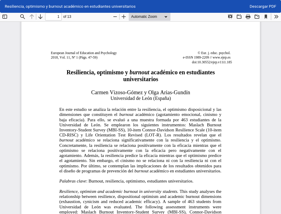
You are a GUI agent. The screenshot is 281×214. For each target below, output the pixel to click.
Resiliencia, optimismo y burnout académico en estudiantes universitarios (70, 6)
